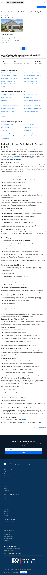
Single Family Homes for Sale (31, 94)
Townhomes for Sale (6, 97)
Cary (5, 473)
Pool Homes (6, 540)
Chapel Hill (6, 475)
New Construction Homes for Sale (32, 100)
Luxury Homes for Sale (6, 103)
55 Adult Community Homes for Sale (10, 105)
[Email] (23, 449)
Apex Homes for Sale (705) (30, 81)
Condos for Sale (28, 97)
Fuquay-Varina (7, 482)
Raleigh (5, 488)
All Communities (5, 138)
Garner (5, 484)
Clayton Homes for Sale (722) (31, 78)
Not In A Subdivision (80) (7, 124)
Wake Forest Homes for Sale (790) (9, 78)
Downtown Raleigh (8, 503)
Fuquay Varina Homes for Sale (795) (32, 75)
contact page (4, 262)
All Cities (4, 86)
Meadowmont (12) (5, 133)
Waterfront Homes (8, 534)
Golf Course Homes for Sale (31, 111)
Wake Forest (6, 490)
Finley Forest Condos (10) (30, 135)
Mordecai (6, 509)
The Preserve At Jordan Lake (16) (32, 127)
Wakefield (6, 515)
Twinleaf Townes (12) (29, 133)
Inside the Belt (7, 507)
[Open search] (35, 2)
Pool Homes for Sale (29, 103)
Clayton (5, 477)
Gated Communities (8, 536)
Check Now (23, 452)
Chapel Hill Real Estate (40, 425)
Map (23, 572)
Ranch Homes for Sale (6, 114)
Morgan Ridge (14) (5, 130)
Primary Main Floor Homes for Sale (32, 105)
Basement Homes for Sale (7, 111)
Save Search (42, 7)
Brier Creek (6, 496)
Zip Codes (3, 116)
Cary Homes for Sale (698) (30, 83)
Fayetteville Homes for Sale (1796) (9, 75)
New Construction (8, 528)
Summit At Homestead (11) (7, 135)
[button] (2, 2)
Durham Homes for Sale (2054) (31, 72)
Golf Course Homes (8, 538)
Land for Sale (4, 100)
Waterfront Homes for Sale (7, 108)
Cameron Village (7, 500)
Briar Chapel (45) (5, 127)
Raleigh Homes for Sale (9, 521)
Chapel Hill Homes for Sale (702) (9, 83)
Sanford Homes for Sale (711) (8, 81)
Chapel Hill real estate (32, 157)
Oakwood (6, 513)
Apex (5, 471)
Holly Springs (7, 486)
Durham (5, 479)
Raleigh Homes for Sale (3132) (8, 72)
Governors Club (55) (29, 124)
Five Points (6, 505)
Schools (26, 114)
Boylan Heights (7, 498)
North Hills (6, 511)
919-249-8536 (42, 427)
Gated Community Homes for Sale (32, 108)
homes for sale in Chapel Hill (13, 159)
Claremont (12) (28, 130)
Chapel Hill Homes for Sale (7, 94)
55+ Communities (8, 532)
